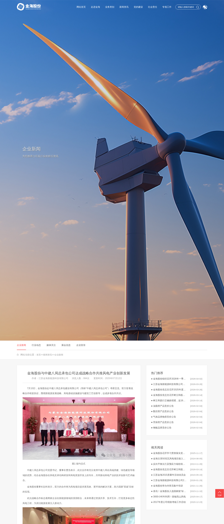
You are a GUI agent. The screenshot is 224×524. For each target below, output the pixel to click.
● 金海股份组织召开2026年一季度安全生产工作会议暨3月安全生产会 (169, 379)
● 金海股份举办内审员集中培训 (167, 486)
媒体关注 (51, 345)
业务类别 (109, 7)
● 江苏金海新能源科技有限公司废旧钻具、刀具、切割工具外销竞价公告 (169, 384)
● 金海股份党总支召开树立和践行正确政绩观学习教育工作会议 (169, 395)
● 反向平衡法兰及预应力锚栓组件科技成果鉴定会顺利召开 (169, 464)
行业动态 (36, 345)
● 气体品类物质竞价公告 (163, 417)
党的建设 (138, 7)
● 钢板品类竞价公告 (161, 427)
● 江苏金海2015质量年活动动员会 (168, 475)
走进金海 (95, 7)
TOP (219, 494)
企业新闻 (21, 345)
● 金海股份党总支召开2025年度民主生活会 (169, 389)
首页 (38, 354)
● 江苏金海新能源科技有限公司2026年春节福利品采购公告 (169, 480)
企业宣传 (80, 345)
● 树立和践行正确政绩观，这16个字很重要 (169, 400)
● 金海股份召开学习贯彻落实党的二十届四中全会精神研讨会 (169, 453)
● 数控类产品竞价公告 (162, 411)
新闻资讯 (124, 7)
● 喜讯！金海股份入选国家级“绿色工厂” (169, 491)
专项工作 (166, 7)
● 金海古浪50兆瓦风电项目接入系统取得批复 (169, 458)
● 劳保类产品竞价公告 (162, 422)
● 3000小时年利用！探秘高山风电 (168, 496)
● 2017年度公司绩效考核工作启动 (168, 502)
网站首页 (81, 7)
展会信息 (66, 345)
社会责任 (152, 7)
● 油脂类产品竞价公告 (162, 406)
